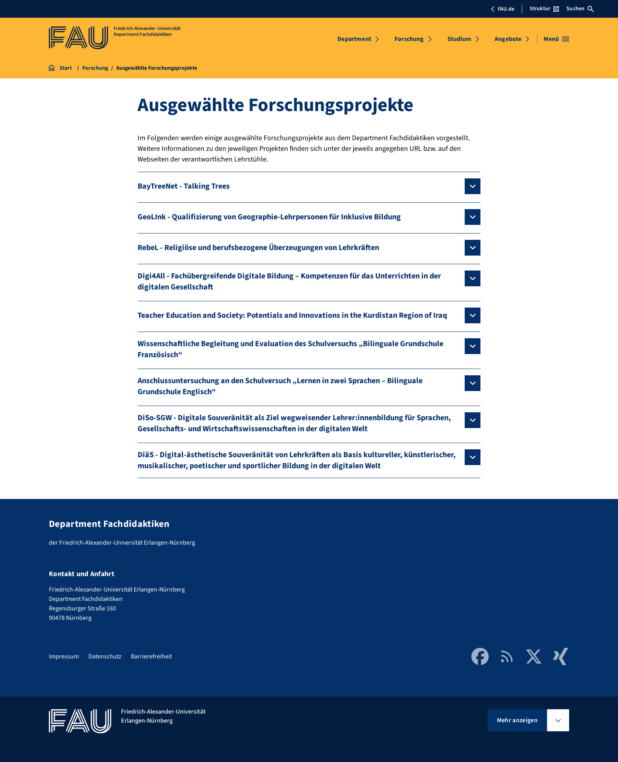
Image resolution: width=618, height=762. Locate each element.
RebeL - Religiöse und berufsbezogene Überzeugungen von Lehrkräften (258, 247)
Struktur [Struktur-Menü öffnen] (544, 9)
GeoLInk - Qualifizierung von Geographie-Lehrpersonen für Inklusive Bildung (269, 216)
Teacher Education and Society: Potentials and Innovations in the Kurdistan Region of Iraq (292, 315)
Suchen (580, 9)
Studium (459, 39)
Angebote (508, 39)
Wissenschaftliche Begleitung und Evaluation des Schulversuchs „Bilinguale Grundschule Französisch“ (290, 349)
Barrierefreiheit (151, 656)
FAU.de (502, 9)
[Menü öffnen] (556, 39)
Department (354, 39)
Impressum (64, 656)
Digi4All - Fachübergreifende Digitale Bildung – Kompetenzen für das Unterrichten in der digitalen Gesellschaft (289, 282)
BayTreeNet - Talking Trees (184, 186)
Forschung (409, 39)
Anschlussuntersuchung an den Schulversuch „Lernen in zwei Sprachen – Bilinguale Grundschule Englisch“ (280, 386)
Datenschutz (104, 656)
